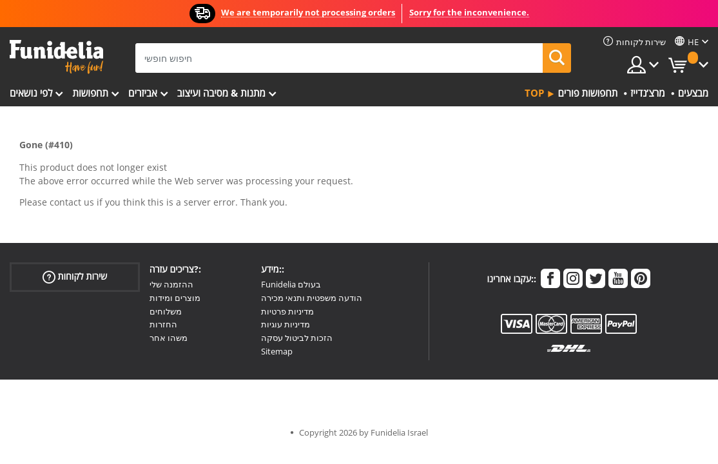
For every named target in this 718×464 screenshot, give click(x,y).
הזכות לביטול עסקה (297, 337)
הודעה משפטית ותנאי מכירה (311, 298)
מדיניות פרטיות (287, 311)
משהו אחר (169, 337)
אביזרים (142, 92)
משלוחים (166, 311)
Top (534, 92)
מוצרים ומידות (175, 298)
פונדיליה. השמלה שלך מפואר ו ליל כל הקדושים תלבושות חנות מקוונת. (56, 57)
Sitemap (277, 351)
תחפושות (90, 92)
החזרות (163, 324)
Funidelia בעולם (291, 284)
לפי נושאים (31, 92)
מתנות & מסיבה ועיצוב (221, 92)
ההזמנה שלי (171, 284)
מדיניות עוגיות (285, 324)
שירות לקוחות (75, 277)
